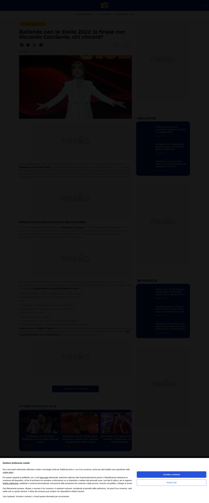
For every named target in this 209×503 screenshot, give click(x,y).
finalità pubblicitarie (11, 483)
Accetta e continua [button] (171, 474)
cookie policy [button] (8, 472)
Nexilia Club (172, 482)
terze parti (44, 477)
